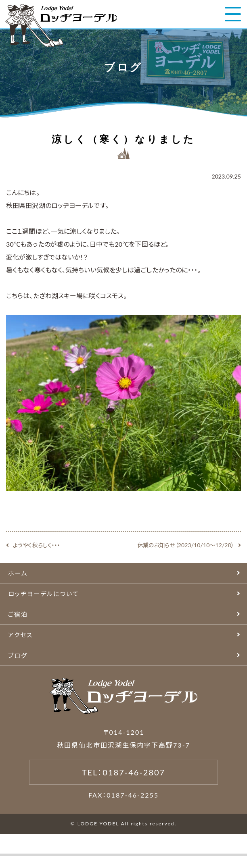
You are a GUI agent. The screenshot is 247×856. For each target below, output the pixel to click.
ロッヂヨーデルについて (43, 593)
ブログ (17, 655)
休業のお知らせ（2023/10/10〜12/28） (185, 545)
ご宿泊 (18, 614)
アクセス (20, 634)
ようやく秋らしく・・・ (36, 545)
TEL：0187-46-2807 (123, 772)
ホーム (18, 573)
